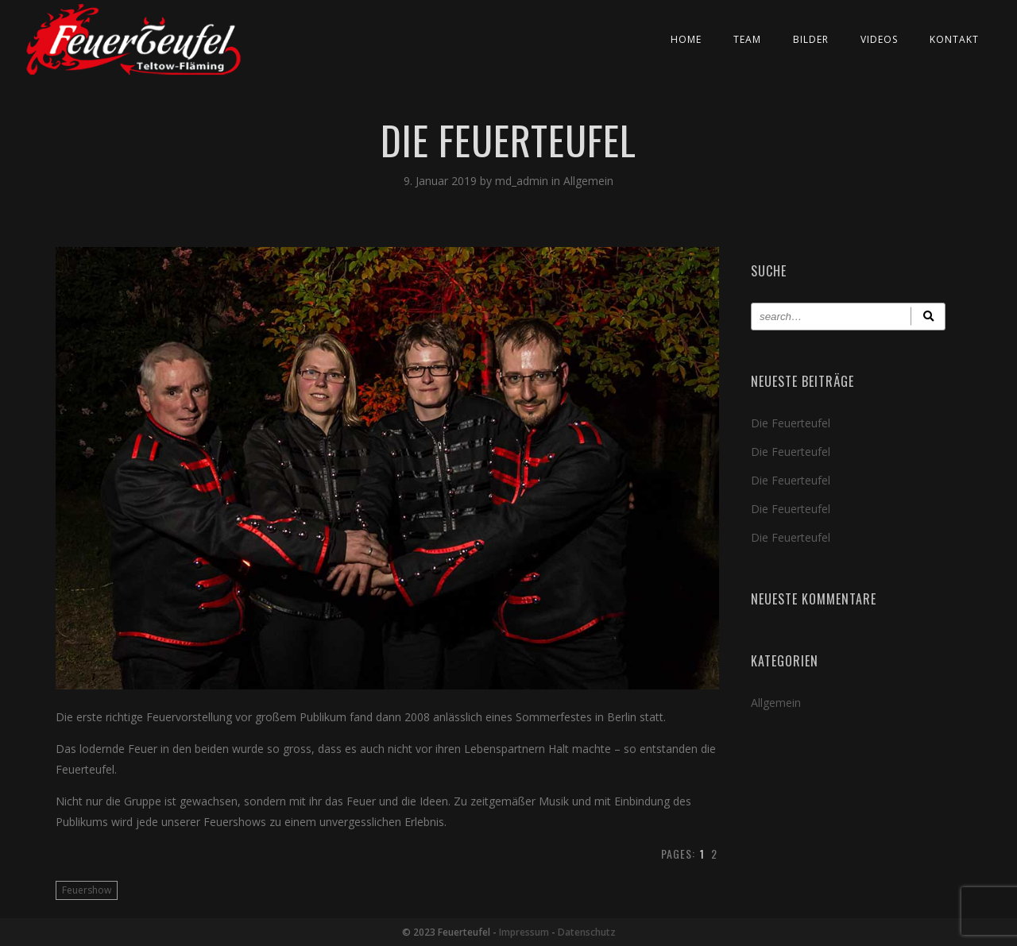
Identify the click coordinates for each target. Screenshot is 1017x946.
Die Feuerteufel (790, 423)
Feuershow (86, 890)
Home (686, 39)
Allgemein (588, 180)
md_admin (523, 180)
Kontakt (954, 39)
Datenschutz (587, 932)
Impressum (524, 932)
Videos (879, 39)
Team (747, 39)
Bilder (811, 39)
